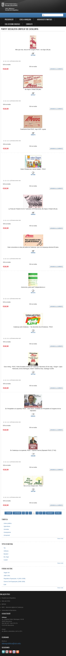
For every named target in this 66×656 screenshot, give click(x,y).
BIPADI (4, 604)
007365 (33, 174)
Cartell (6, 560)
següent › (50, 513)
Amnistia (6, 529)
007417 (33, 95)
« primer (8, 513)
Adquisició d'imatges (44, 19)
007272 (33, 332)
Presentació (9, 19)
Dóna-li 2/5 (5, 61)
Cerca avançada (25, 19)
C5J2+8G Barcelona (8, 625)
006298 (33, 456)
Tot (4, 548)
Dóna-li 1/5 (4, 61)
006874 (33, 135)
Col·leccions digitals (12, 24)
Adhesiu (6, 551)
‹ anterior (17, 513)
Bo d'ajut (6, 557)
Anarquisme (7, 532)
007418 (33, 55)
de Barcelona (9, 610)
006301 (33, 416)
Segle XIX (7, 572)
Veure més (60, 538)
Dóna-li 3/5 (7, 61)
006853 (33, 214)
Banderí (6, 554)
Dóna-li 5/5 (10, 61)
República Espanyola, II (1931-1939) (14, 578)
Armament (7, 535)
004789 (33, 491)
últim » (58, 513)
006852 (33, 253)
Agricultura (7, 526)
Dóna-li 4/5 (9, 61)
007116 (33, 374)
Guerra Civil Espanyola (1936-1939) (14, 581)
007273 (33, 292)
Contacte (29, 24)
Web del (6, 601)
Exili (5, 584)
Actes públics (8, 523)
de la (9, 598)
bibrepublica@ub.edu (11, 643)
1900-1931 (7, 575)
